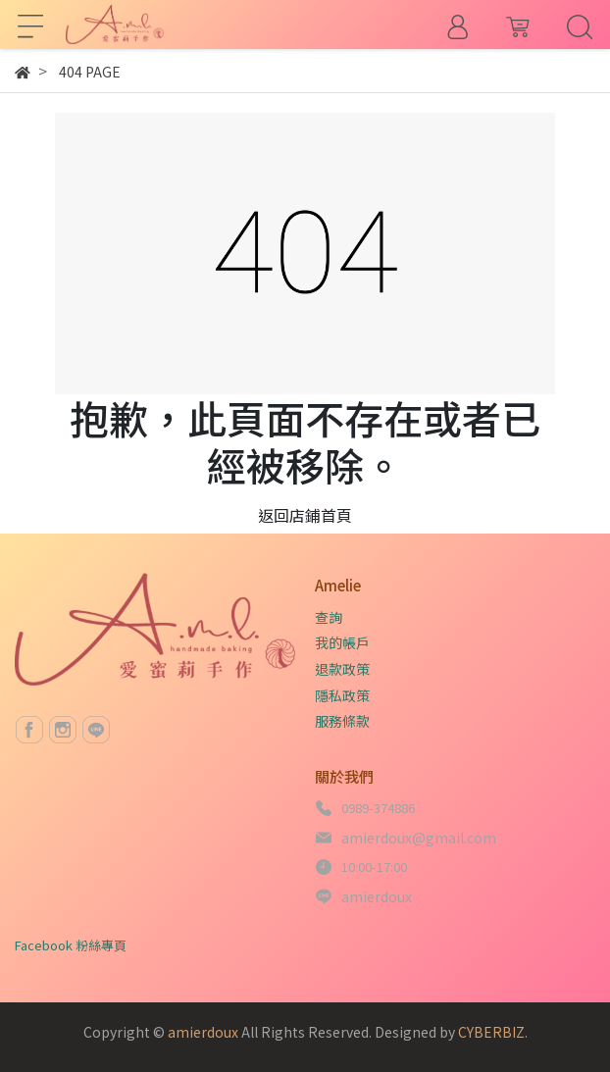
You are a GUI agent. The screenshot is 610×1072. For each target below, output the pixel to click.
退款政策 (342, 669)
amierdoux (376, 896)
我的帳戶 (342, 642)
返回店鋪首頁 (305, 515)
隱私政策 (342, 695)
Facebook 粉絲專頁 (71, 945)
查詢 (328, 617)
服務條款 (342, 721)
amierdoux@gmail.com (418, 837)
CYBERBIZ (491, 1032)
